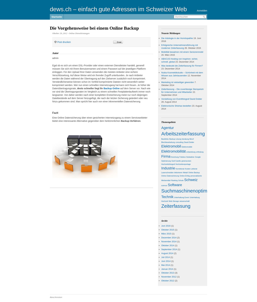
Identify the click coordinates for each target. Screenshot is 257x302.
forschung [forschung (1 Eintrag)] (175, 157)
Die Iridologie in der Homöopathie (177, 38)
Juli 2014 (165, 257)
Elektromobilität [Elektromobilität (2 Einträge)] (173, 151)
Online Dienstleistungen (79, 33)
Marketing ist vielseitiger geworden (177, 82)
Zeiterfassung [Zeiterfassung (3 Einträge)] (175, 206)
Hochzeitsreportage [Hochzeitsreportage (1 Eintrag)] (183, 164)
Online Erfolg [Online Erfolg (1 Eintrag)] (185, 176)
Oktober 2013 (167, 273)
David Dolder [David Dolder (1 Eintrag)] (189, 142)
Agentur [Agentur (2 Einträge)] (167, 128)
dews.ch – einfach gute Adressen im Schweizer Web (118, 9)
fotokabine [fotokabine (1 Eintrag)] (190, 157)
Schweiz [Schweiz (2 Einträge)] (191, 180)
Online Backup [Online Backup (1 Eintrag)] (194, 173)
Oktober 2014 (167, 245)
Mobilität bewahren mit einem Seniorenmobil (182, 52)
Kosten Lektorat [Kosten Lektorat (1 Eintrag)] (191, 169)
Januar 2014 (167, 269)
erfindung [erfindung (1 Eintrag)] (199, 152)
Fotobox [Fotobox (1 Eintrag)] (182, 157)
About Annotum (56, 297)
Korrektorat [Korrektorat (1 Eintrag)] (180, 169)
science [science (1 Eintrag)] (164, 185)
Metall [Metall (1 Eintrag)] (185, 173)
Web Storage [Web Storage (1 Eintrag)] (174, 201)
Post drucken (64, 42)
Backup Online (112, 88)
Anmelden (202, 10)
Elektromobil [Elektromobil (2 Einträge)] (171, 146)
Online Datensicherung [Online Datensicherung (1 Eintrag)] (170, 176)
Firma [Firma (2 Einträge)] (165, 156)
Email (118, 42)
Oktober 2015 (167, 230)
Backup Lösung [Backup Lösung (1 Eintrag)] (175, 139)
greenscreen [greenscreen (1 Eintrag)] (186, 161)
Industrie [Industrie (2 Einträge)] (168, 168)
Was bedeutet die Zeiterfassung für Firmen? (182, 65)
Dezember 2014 (169, 237)
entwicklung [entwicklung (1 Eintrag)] (191, 152)
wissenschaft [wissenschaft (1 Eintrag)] (184, 201)
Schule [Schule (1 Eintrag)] (181, 180)
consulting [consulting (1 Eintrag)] (179, 142)
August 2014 (167, 253)
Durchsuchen (204, 17)
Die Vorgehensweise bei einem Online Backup (94, 28)
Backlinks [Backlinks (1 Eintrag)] (165, 139)
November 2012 (169, 276)
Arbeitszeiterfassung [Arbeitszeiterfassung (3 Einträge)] (183, 133)
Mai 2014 (165, 265)
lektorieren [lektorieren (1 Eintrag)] (178, 173)
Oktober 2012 (167, 280)
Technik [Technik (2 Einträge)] (167, 197)
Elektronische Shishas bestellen (176, 106)
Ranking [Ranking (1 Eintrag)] (174, 180)
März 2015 (166, 233)
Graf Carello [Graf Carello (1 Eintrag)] (176, 161)
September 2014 (169, 249)
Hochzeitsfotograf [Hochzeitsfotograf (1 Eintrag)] (168, 164)
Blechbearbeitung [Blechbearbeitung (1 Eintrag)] (168, 142)
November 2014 (169, 241)
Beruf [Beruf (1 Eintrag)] (191, 139)
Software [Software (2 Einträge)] (175, 185)
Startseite (56, 17)
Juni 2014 (165, 261)
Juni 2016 (165, 226)
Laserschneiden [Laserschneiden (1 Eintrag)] (167, 173)
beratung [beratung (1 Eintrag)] (185, 139)
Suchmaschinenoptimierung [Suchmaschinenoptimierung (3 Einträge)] (191, 190)
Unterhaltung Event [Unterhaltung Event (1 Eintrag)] (181, 197)
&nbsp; (141, 42)
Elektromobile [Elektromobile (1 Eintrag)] (187, 147)
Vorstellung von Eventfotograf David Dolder (181, 99)
